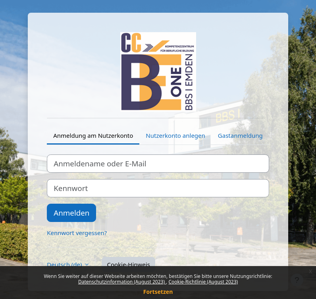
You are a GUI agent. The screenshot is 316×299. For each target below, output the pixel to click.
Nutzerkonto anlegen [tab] (175, 135)
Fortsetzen (158, 291)
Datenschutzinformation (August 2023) (122, 281)
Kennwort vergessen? (77, 233)
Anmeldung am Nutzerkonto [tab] (93, 135)
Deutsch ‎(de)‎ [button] (65, 264)
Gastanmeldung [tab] (240, 135)
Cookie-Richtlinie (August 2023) (203, 281)
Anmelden (71, 213)
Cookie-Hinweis (128, 264)
